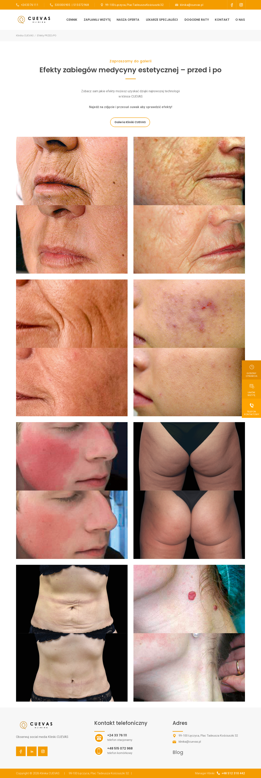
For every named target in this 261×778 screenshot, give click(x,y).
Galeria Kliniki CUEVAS (130, 122)
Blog (178, 752)
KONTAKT (222, 20)
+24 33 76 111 (30, 4)
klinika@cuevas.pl (191, 4)
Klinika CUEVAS (25, 35)
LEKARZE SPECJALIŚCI (162, 20)
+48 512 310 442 (233, 773)
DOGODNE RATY (196, 20)
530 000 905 (63, 4)
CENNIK (71, 20)
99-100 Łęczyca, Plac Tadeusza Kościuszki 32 (134, 4)
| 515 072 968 (80, 4)
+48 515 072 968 (120, 748)
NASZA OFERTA (128, 20)
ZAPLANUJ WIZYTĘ (97, 20)
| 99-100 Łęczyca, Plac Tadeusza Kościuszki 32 (96, 773)
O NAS (240, 20)
